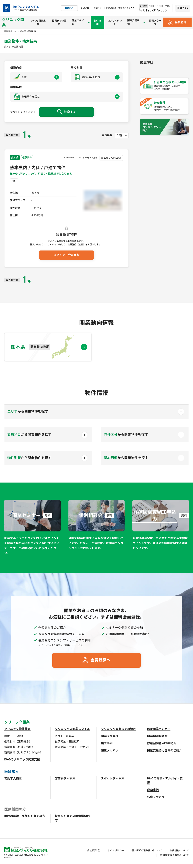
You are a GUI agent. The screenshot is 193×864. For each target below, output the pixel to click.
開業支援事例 (109, 736)
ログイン (184, 8)
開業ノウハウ (155, 22)
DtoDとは (85, 8)
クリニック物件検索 (17, 729)
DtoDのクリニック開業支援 (22, 759)
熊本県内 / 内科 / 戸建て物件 (38, 167)
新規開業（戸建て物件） (19, 747)
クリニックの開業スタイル (72, 729)
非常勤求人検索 (65, 778)
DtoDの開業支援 (38, 22)
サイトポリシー (116, 850)
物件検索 (97, 22)
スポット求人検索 (112, 778)
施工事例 (107, 743)
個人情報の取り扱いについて (147, 850)
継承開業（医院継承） (68, 741)
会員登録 (180, 22)
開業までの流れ (60, 22)
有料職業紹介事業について (174, 855)
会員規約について (179, 850)
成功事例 (153, 790)
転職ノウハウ (156, 797)
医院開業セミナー (158, 729)
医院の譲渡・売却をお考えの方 (120, 8)
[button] (36, 77)
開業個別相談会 (157, 736)
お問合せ (98, 8)
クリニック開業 (13, 22)
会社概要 (92, 850)
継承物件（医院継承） (18, 741)
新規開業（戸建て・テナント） (74, 747)
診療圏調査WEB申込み (162, 743)
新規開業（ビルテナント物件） (23, 752)
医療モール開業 (64, 736)
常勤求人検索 (13, 778)
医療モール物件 (13, 736)
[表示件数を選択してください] (122, 135)
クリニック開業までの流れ (118, 729)
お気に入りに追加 (113, 158)
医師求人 (69, 8)
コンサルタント (115, 22)
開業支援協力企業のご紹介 (164, 750)
